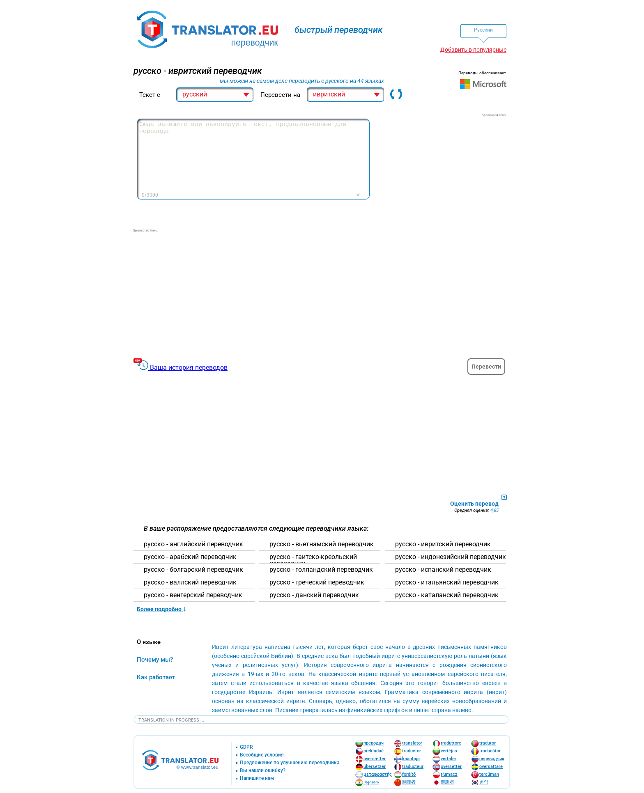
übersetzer (374, 766)
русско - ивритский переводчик (443, 544)
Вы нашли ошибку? (262, 770)
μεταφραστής (377, 774)
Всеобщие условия (262, 755)
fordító (409, 774)
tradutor (487, 743)
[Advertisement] (444, 169)
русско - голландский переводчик (321, 569)
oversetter (451, 766)
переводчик (491, 758)
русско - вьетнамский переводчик (321, 544)
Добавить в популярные (473, 49)
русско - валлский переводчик (190, 582)
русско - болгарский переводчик (193, 569)
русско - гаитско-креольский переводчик (313, 560)
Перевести (486, 366)
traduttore (451, 743)
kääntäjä (411, 758)
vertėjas (449, 751)
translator (412, 743)
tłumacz (449, 774)
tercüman (489, 774)
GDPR (246, 747)
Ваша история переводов (189, 367)
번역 (483, 782)
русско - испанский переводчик (443, 569)
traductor (411, 751)
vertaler (448, 758)
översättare (491, 766)
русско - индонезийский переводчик (450, 557)
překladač (373, 751)
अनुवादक (371, 782)
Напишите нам (257, 778)
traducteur (412, 766)
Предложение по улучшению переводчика (289, 762)
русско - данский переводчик (314, 595)
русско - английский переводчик (193, 544)
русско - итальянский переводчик (447, 582)
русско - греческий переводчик (316, 582)
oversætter (374, 758)
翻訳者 (447, 782)
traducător (490, 751)
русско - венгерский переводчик (193, 595)
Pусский (483, 30)
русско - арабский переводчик (190, 557)
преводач (373, 743)
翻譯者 (409, 782)
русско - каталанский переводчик (447, 595)
